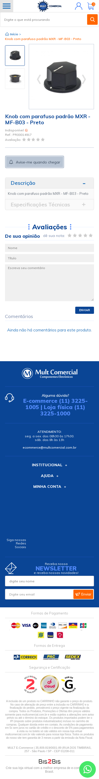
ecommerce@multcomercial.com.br (49, 447)
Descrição (23, 183)
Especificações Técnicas (40, 204)
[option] (15, 55)
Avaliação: (13, 140)
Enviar (84, 310)
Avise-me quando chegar (38, 162)
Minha (77, 6)
